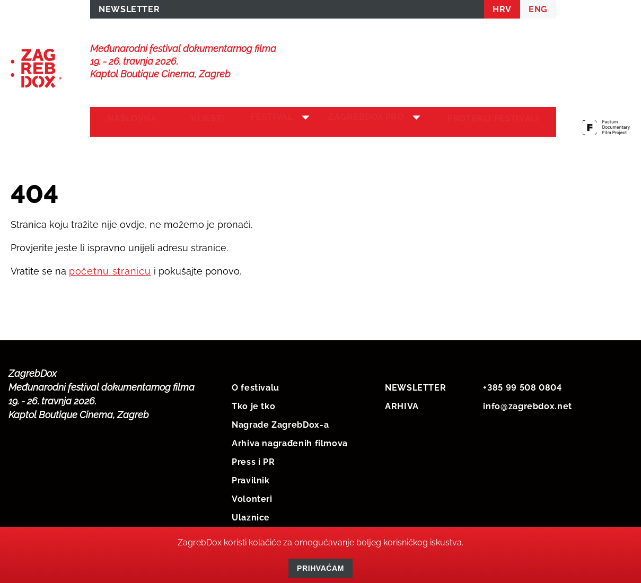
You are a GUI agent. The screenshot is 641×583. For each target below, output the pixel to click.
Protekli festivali (496, 123)
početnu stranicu (110, 269)
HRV (502, 11)
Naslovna (128, 123)
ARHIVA (402, 404)
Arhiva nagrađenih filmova (290, 441)
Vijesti (198, 123)
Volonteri (252, 497)
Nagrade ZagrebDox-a (280, 423)
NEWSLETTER (129, 11)
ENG (538, 11)
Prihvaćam (320, 568)
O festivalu (255, 386)
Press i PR (253, 460)
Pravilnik (251, 478)
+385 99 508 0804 (522, 386)
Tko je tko (253, 404)
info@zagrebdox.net (527, 404)
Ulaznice (251, 515)
